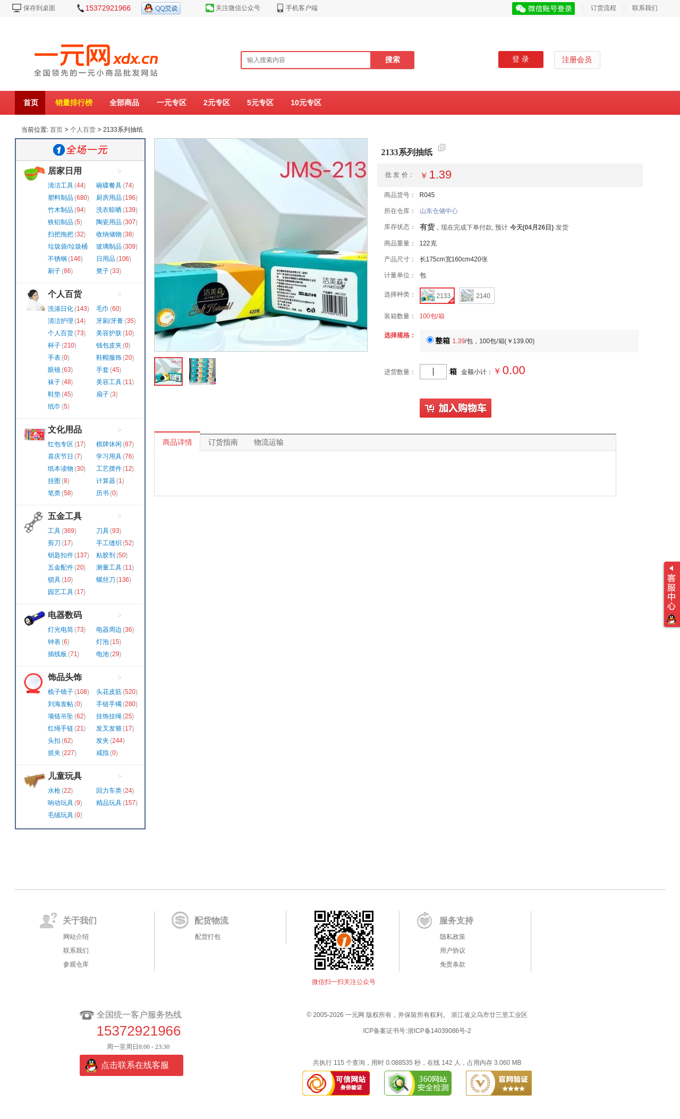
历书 (102, 493)
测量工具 (109, 567)
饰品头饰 (65, 677)
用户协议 (452, 950)
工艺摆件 (109, 468)
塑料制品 (60, 197)
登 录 (520, 59)
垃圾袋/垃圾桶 (68, 246)
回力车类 (109, 790)
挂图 (54, 481)
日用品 (105, 258)
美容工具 (109, 382)
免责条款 (452, 964)
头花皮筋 (109, 692)
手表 (54, 357)
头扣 (54, 740)
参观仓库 (76, 964)
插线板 (57, 654)
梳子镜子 (60, 692)
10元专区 (306, 102)
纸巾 (54, 406)
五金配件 (60, 567)
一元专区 (171, 102)
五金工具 (65, 516)
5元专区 (260, 102)
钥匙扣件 (60, 555)
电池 (102, 654)
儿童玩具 (65, 776)
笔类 (54, 493)
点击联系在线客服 (135, 1065)
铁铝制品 (60, 222)
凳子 (102, 271)
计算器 (105, 481)
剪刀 (54, 543)
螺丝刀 (105, 579)
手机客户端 (302, 8)
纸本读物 (60, 468)
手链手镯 (109, 704)
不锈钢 (57, 258)
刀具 (102, 531)
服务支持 (456, 920)
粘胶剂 (105, 555)
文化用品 (65, 429)
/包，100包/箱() (481, 341)
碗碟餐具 (109, 185)
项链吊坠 (60, 716)
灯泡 (102, 642)
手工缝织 (109, 543)
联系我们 (645, 8)
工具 (54, 531)
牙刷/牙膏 (109, 321)
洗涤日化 (60, 308)
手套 (102, 370)
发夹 (102, 740)
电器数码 (65, 615)
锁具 (54, 579)
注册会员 (577, 60)
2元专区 (216, 102)
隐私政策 (452, 936)
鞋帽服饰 (109, 357)
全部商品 (124, 102)
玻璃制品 (109, 246)
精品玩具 (109, 803)
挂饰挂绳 (109, 716)
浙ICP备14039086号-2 (439, 1031)
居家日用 (65, 170)
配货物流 (211, 920)
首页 (30, 102)
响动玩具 (60, 803)
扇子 (102, 394)
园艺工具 (60, 592)
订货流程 (603, 8)
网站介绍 (76, 936)
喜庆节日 (60, 456)
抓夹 (54, 753)
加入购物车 (456, 409)
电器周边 (109, 629)
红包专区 (60, 444)
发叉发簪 (109, 728)
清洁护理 (60, 321)
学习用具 (109, 456)
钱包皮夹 (109, 345)
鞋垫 (54, 394)
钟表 (54, 642)
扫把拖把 (60, 234)
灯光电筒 (60, 629)
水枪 (54, 790)
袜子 (54, 382)
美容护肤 (109, 333)
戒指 (102, 753)
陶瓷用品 (109, 222)
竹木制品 (60, 210)
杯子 (54, 345)
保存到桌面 (39, 8)
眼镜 (54, 370)
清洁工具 (60, 185)
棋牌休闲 (109, 444)
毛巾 (102, 308)
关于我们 (80, 920)
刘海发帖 (60, 704)
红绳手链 (60, 728)
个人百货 (83, 129)
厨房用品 (109, 197)
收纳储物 (109, 234)
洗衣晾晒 (109, 210)
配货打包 (207, 936)
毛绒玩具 (60, 815)
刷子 (54, 271)
